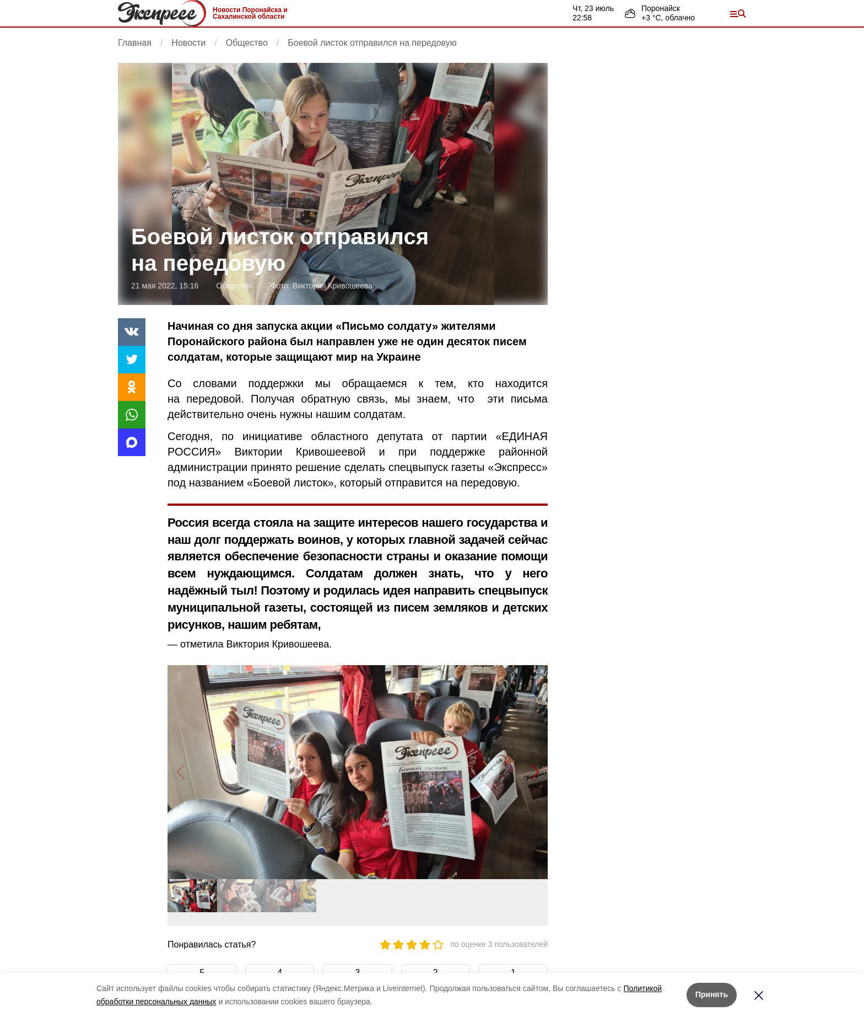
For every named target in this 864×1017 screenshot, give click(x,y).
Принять (711, 994)
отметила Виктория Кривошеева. (256, 644)
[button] (534, 772)
